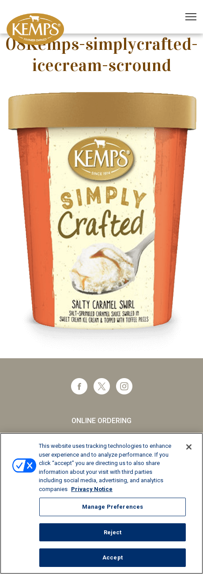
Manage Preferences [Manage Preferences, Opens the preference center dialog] (112, 506)
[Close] (189, 447)
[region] (101, 503)
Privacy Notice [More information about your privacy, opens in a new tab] (92, 489)
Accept (112, 557)
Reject (113, 532)
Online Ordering (101, 420)
